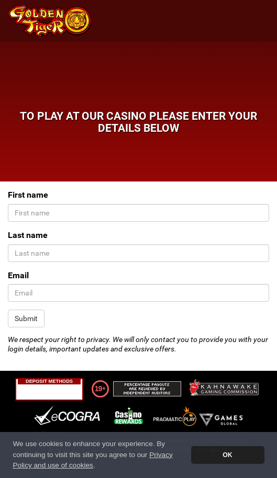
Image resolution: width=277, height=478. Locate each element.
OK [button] (227, 455)
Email (18, 275)
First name (28, 195)
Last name (28, 235)
